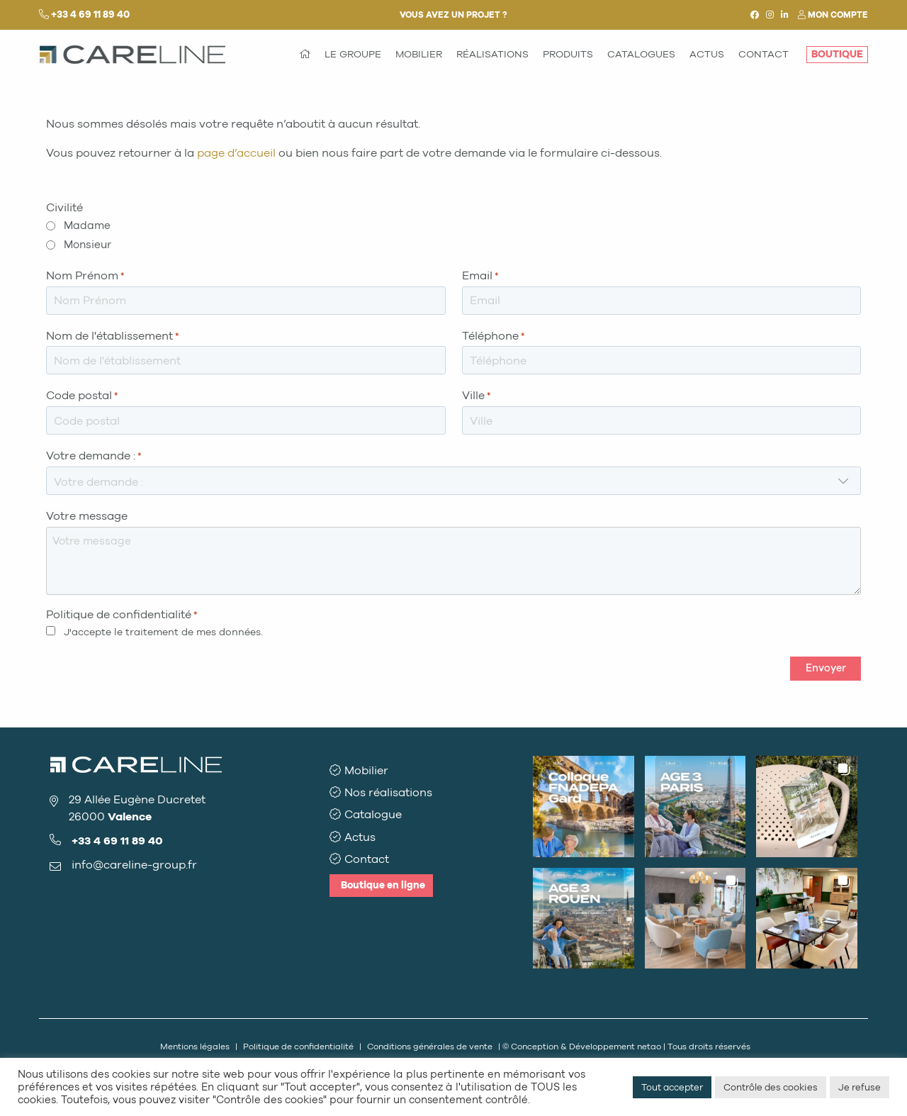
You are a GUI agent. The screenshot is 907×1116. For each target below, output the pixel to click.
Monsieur (87, 244)
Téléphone (493, 336)
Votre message (87, 516)
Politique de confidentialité (298, 1046)
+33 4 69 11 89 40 (90, 15)
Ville (476, 396)
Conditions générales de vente (429, 1046)
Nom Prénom (85, 276)
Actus (360, 837)
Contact (366, 859)
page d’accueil (236, 153)
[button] (583, 806)
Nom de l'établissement (112, 336)
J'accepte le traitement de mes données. (163, 632)
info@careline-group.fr (134, 864)
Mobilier (366, 770)
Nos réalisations (388, 792)
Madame (87, 225)
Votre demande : (94, 456)
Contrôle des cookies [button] (770, 1087)
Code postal (82, 396)
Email (480, 276)
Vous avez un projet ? (453, 15)
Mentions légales (195, 1046)
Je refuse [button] (859, 1087)
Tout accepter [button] (672, 1087)
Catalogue (373, 814)
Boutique (383, 885)
